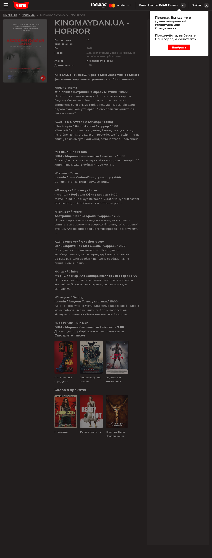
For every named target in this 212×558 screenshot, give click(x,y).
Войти (200, 5)
